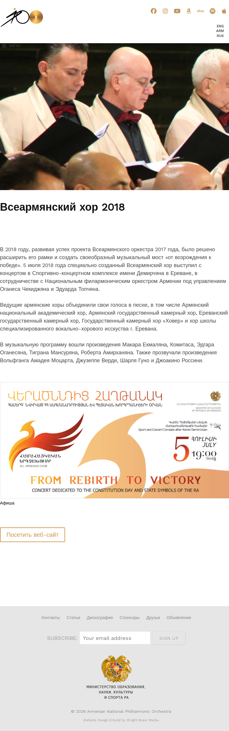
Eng (220, 26)
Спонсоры (130, 617)
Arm (220, 31)
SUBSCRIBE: (63, 638)
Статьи (73, 617)
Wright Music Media (143, 720)
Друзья (153, 617)
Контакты (51, 617)
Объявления (179, 617)
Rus (220, 36)
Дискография (100, 617)
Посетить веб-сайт (32, 534)
